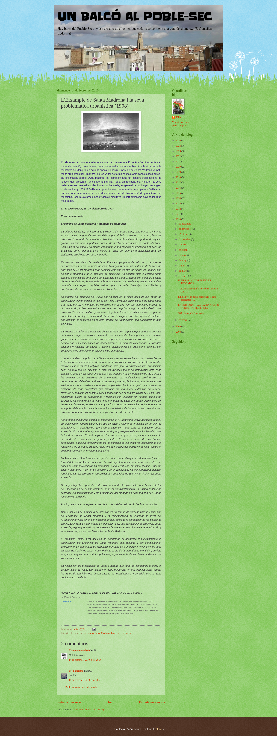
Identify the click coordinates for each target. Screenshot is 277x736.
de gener (183, 320)
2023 (178, 151)
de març (183, 270)
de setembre (185, 239)
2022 (178, 156)
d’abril (182, 265)
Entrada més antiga (152, 702)
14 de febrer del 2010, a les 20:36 (85, 660)
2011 (178, 214)
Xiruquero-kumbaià (79, 650)
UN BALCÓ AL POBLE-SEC (134, 16)
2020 (178, 166)
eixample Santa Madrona (98, 633)
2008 (178, 331)
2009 (178, 326)
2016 (178, 187)
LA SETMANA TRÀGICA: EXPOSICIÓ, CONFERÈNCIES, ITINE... (198, 306)
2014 (178, 198)
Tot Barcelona (76, 670)
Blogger (159, 729)
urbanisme (127, 633)
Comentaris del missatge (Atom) (88, 709)
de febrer (183, 276)
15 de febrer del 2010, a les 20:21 (85, 680)
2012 (178, 209)
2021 (178, 161)
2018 (178, 177)
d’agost (183, 244)
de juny (183, 255)
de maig (183, 260)
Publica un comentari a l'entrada (81, 687)
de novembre (185, 229)
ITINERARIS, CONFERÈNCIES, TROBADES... (195, 282)
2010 (178, 219)
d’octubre (184, 234)
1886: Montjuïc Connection (191, 313)
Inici (111, 702)
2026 (178, 140)
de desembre (185, 223)
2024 (178, 146)
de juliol (183, 250)
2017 (178, 182)
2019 (178, 172)
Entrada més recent (70, 702)
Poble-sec (116, 633)
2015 (178, 193)
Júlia (178, 117)
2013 (178, 203)
